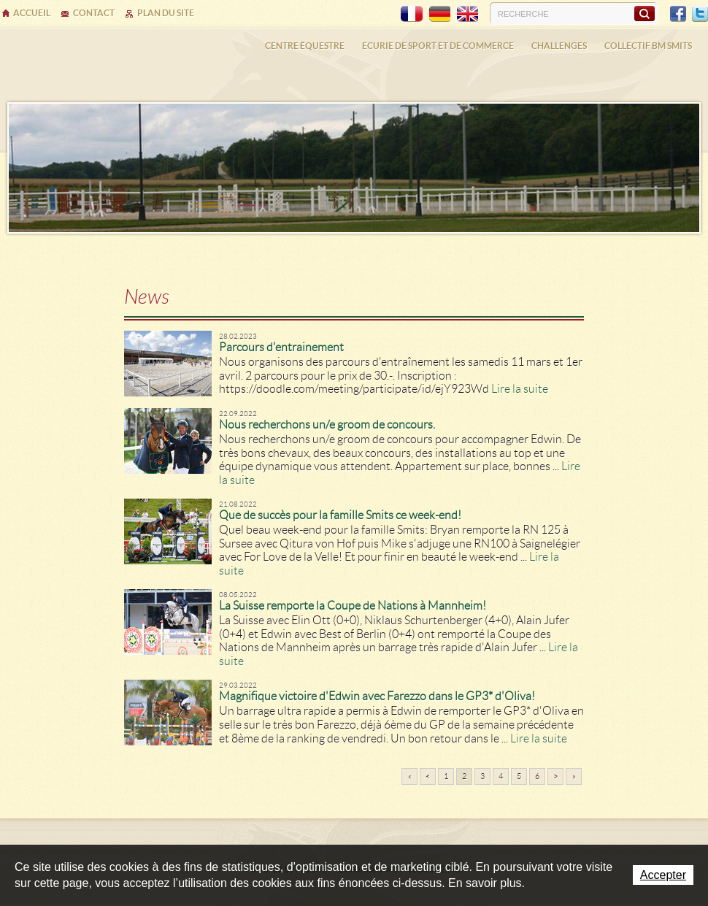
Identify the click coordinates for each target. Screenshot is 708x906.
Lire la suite (519, 389)
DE (439, 14)
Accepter (663, 875)
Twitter (700, 14)
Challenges (559, 45)
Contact (94, 13)
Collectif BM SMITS (648, 45)
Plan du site (165, 13)
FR (412, 14)
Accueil (31, 13)
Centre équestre (305, 45)
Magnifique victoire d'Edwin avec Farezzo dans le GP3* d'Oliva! (377, 696)
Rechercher (644, 13)
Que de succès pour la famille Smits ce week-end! (340, 515)
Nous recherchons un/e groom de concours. (327, 424)
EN (467, 14)
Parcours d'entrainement (281, 347)
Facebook (678, 14)
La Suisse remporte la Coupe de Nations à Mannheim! (352, 605)
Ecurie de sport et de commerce (438, 45)
